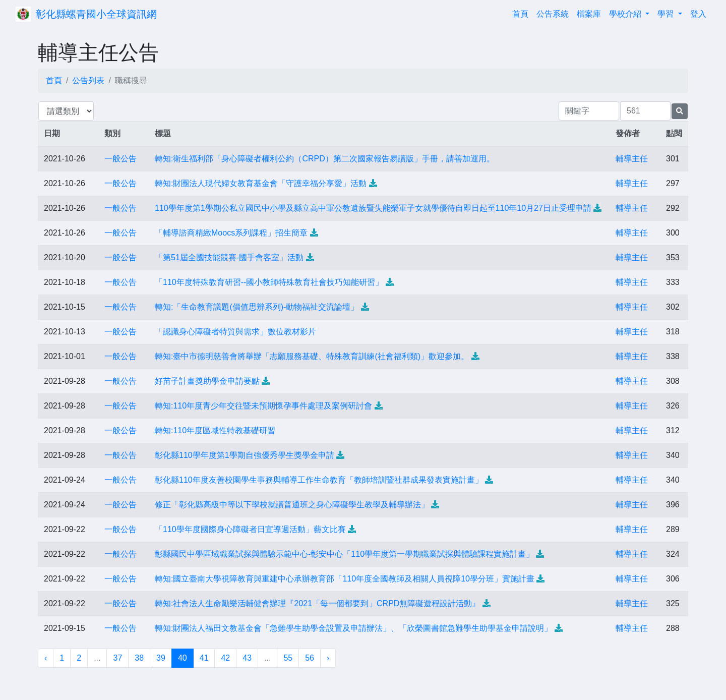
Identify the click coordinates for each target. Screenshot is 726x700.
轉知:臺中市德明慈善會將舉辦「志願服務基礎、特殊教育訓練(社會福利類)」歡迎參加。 (312, 356)
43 (247, 658)
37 (117, 658)
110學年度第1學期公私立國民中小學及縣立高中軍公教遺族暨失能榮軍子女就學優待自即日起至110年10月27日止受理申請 (373, 208)
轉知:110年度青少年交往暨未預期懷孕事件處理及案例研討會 (263, 405)
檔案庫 (589, 14)
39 (160, 658)
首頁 (522, 13)
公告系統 (552, 14)
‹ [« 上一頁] (45, 658)
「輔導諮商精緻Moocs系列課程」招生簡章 (231, 232)
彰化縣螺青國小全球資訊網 (96, 14)
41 (204, 658)
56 (309, 658)
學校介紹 (626, 14)
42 (225, 658)
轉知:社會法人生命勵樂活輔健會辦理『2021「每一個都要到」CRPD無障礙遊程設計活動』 (317, 603)
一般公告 (120, 158)
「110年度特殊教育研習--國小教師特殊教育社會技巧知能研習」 (269, 282)
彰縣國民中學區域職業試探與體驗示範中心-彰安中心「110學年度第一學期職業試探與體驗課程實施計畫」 (344, 554)
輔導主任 (632, 158)
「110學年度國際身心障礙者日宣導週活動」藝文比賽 (250, 529)
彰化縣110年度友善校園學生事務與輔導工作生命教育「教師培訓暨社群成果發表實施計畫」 (319, 480)
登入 (698, 14)
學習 (666, 14)
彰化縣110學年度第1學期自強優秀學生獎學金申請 (244, 455)
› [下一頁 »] (328, 658)
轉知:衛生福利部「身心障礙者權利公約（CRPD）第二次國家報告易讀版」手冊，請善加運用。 (325, 158)
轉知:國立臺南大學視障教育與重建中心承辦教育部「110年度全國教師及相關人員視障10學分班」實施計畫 (344, 578)
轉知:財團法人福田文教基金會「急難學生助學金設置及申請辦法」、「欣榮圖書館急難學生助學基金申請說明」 (353, 628)
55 (287, 658)
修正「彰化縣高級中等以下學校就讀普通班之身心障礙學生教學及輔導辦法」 (292, 504)
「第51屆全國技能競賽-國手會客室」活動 (229, 257)
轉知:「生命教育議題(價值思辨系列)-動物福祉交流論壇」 (256, 307)
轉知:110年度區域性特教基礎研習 (215, 430)
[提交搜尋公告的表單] (680, 111)
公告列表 (88, 80)
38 (139, 658)
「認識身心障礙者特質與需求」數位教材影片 (235, 331)
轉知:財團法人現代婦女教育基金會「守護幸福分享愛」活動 (261, 183)
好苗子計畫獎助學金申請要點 (207, 381)
